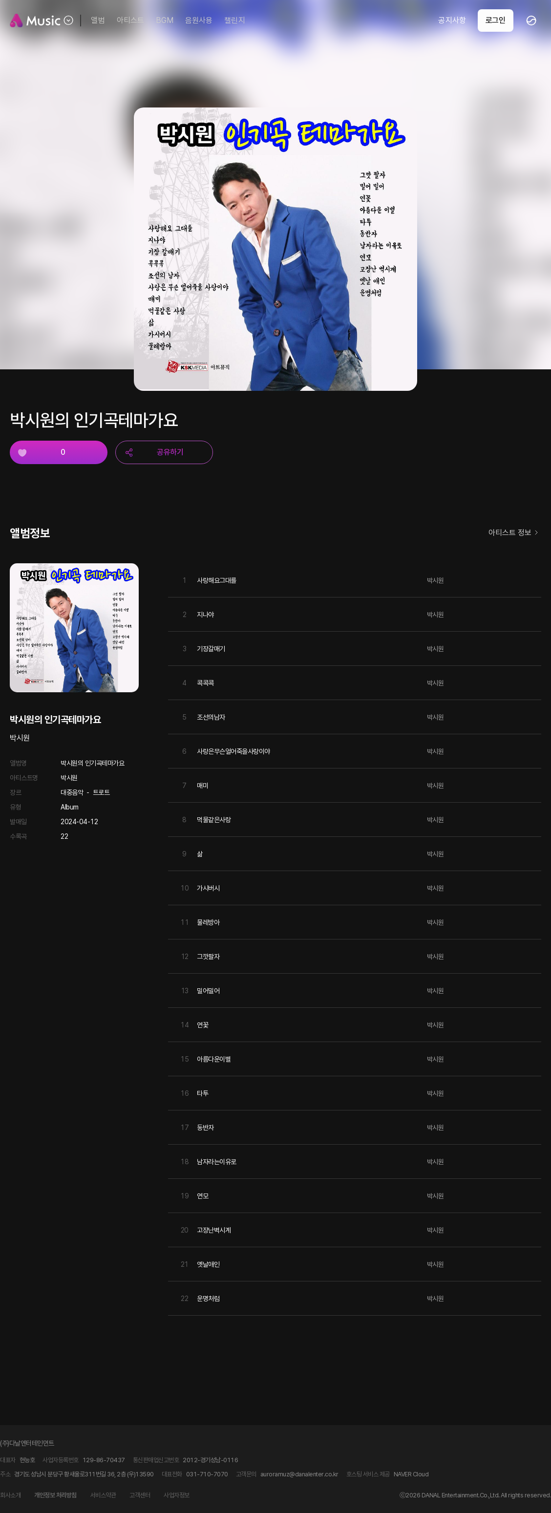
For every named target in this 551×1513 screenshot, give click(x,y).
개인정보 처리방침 (55, 1495)
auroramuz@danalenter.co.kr (299, 1474)
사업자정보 (177, 1495)
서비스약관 (103, 1495)
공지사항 (452, 20)
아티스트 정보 (514, 533)
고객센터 (139, 1495)
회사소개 (10, 1495)
